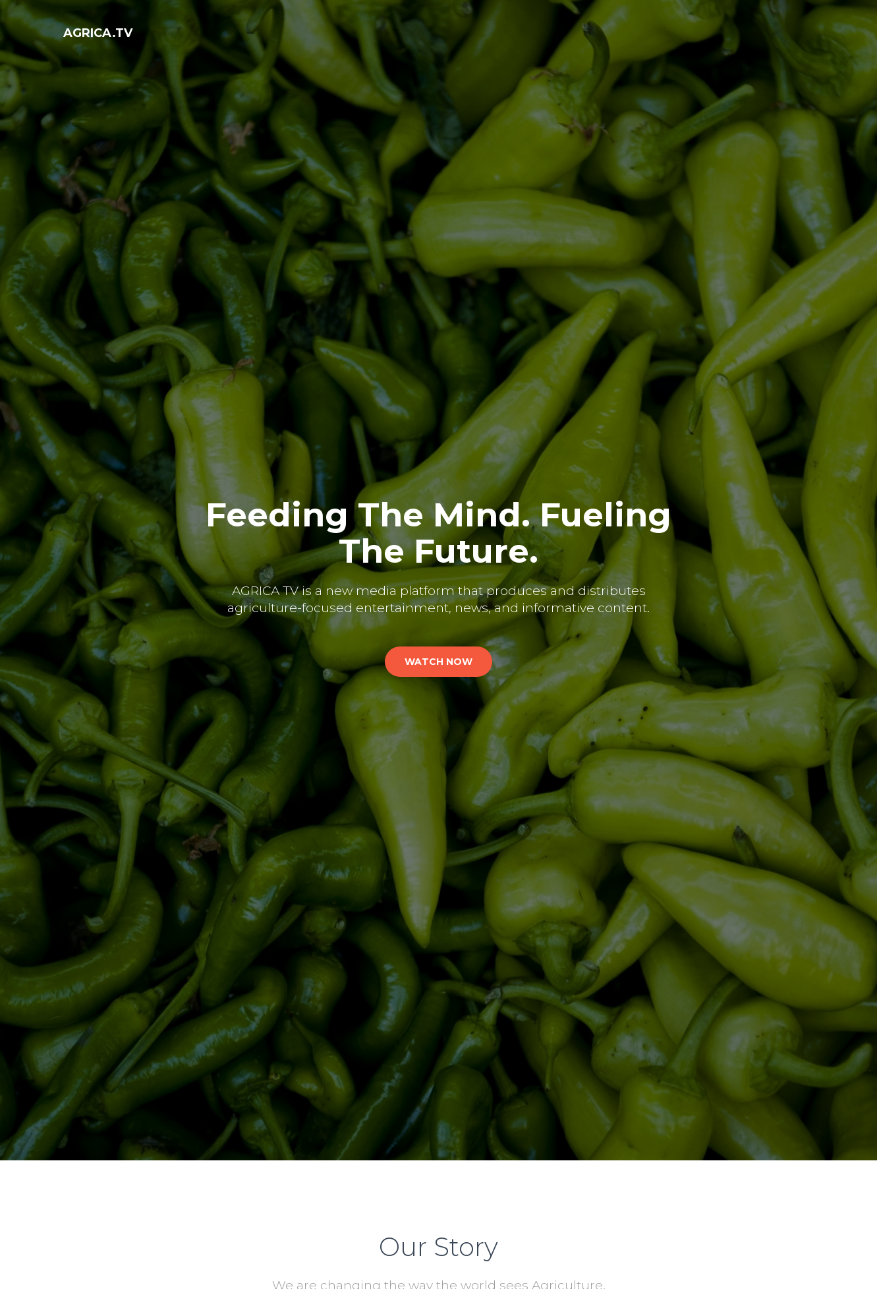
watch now (438, 662)
